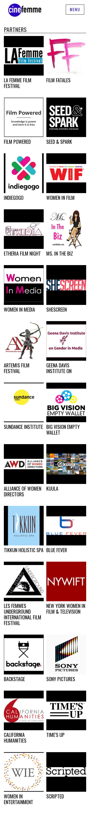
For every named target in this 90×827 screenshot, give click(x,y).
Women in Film (60, 197)
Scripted (55, 796)
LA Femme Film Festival (17, 83)
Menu (75, 9)
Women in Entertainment (18, 799)
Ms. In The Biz (59, 253)
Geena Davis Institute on (59, 368)
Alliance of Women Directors (22, 491)
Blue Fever (56, 550)
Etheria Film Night (22, 253)
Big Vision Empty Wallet (63, 429)
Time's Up (55, 734)
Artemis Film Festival (17, 368)
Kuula (52, 488)
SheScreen (56, 309)
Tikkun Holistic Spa (23, 550)
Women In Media (19, 309)
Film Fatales (58, 80)
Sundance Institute (23, 426)
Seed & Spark (59, 141)
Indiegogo (14, 197)
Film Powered (17, 141)
